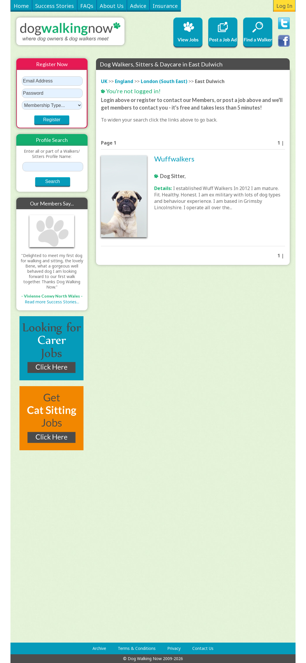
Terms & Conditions (137, 648)
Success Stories (54, 5)
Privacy (174, 648)
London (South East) (164, 81)
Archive (99, 648)
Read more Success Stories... (52, 302)
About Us (112, 5)
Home (21, 5)
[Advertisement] (39, 546)
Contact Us (203, 648)
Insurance (165, 5)
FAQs (86, 5)
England (124, 81)
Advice (138, 5)
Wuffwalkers (174, 158)
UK (104, 81)
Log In (284, 5)
